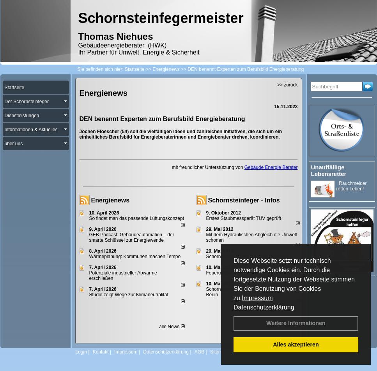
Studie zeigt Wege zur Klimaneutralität (128, 294)
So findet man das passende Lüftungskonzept (136, 218)
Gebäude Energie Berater (271, 167)
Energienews (110, 200)
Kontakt (101, 352)
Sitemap (218, 352)
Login (81, 352)
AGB (199, 352)
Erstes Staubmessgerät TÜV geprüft (243, 218)
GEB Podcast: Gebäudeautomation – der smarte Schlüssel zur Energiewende (131, 237)
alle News (171, 326)
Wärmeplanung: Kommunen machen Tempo (135, 256)
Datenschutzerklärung (264, 307)
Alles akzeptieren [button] (296, 344)
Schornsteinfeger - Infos (244, 200)
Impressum (257, 298)
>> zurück (287, 85)
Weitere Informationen (296, 323)
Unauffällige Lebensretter (329, 170)
